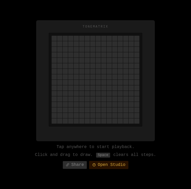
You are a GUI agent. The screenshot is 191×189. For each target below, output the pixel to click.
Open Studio (108, 166)
